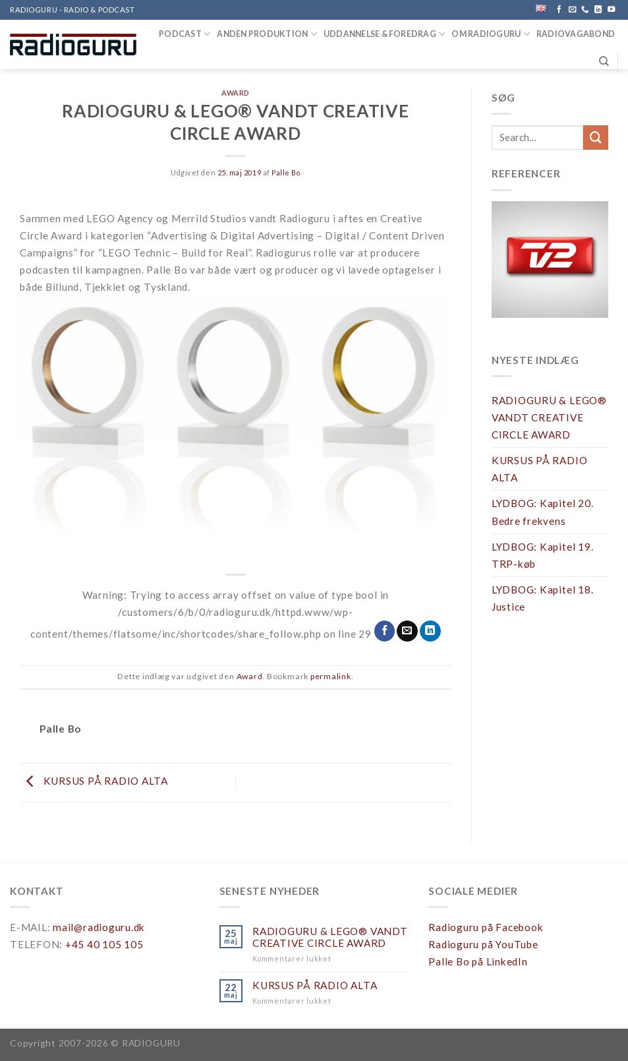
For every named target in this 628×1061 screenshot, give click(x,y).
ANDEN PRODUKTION (266, 34)
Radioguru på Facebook (485, 927)
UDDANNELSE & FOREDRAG (384, 34)
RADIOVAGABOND (575, 34)
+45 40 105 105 (104, 944)
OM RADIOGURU (490, 34)
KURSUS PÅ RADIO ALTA (94, 781)
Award (235, 92)
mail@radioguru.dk (99, 927)
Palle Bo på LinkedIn (477, 961)
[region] (550, 268)
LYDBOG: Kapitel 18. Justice (543, 598)
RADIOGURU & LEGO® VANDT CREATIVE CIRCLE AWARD (549, 417)
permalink (330, 676)
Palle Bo (285, 172)
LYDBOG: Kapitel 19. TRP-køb (543, 555)
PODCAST (184, 34)
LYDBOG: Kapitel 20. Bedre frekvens (543, 511)
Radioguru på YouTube (483, 944)
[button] (550, 259)
